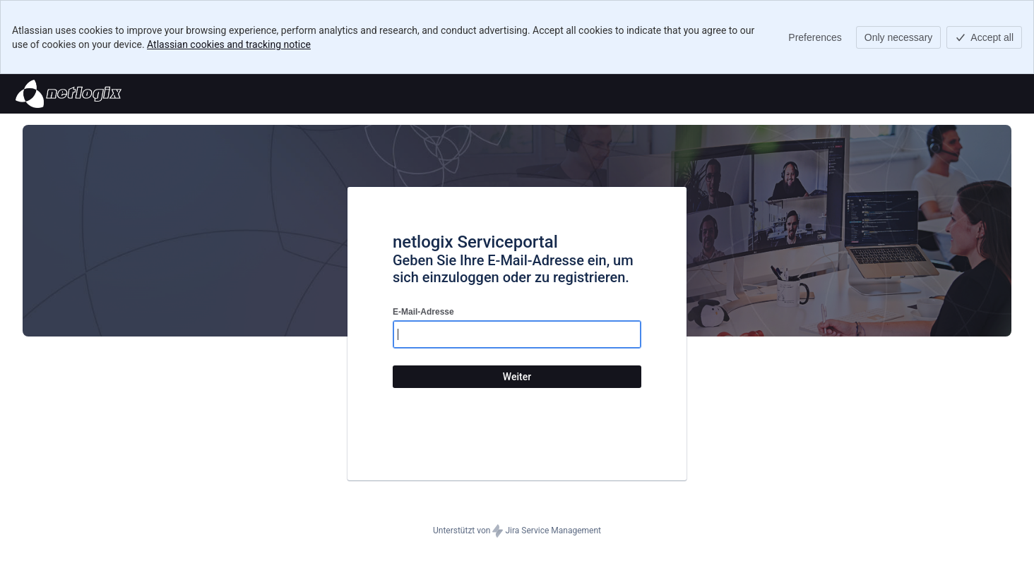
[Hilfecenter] (68, 93)
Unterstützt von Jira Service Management (517, 531)
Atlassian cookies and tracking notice (229, 44)
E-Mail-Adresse (423, 312)
